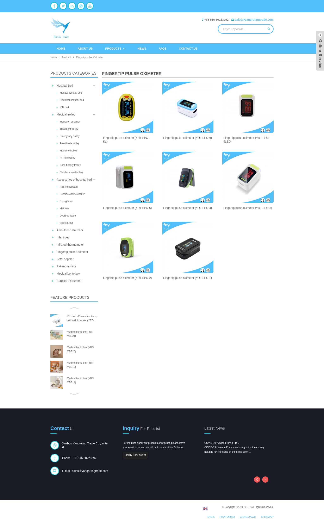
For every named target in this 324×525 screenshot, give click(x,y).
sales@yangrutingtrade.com (254, 19)
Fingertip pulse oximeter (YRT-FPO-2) (127, 278)
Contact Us (188, 48)
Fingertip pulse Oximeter (89, 57)
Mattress (64, 208)
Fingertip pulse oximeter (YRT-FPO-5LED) (246, 139)
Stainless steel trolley (71, 172)
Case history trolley (70, 165)
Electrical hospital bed (72, 100)
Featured (227, 516)
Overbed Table (68, 215)
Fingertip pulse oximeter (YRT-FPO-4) (187, 208)
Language (248, 516)
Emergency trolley (70, 136)
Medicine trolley (68, 150)
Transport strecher (70, 121)
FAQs (163, 48)
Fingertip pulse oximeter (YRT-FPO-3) (247, 208)
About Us (85, 48)
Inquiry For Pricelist (135, 455)
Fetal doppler (65, 259)
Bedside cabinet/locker (72, 194)
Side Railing (66, 222)
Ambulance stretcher (70, 230)
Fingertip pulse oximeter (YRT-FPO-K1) (126, 139)
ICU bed (64, 107)
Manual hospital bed (71, 92)
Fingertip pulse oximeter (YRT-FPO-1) (187, 278)
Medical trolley (66, 114)
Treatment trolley (69, 128)
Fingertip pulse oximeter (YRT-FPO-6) (187, 137)
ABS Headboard (69, 186)
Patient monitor (66, 266)
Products (115, 49)
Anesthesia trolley (69, 143)
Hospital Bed (65, 85)
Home (61, 48)
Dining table (66, 201)
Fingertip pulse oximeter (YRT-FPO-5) (127, 208)
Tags (211, 516)
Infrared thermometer (70, 244)
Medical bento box (68, 273)
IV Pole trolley (67, 157)
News (142, 48)
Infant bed (63, 237)
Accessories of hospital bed (74, 179)
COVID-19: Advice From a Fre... (221, 443)
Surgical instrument (69, 280)
